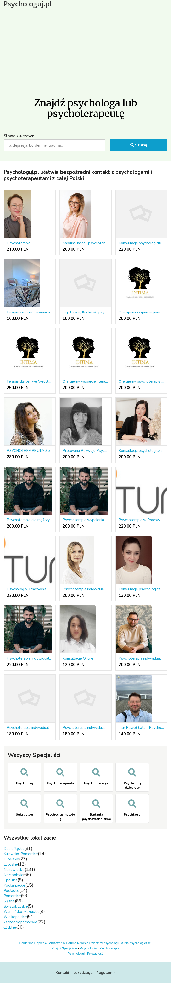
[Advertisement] (85, 50)
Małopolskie (13, 874)
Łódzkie (10, 927)
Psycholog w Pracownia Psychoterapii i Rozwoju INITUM (29, 589)
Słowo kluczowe (19, 135)
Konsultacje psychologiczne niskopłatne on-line (141, 589)
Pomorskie (12, 895)
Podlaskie (11, 890)
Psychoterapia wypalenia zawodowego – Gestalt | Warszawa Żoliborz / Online (85, 520)
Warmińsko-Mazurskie (22, 911)
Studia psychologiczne (135, 943)
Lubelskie (11, 859)
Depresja (40, 943)
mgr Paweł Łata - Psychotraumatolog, (141, 727)
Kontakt (63, 972)
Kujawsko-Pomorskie (21, 853)
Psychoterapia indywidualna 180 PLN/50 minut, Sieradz (29, 727)
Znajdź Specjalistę (64, 948)
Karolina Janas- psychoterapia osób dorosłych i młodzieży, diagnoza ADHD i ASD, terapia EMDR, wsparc (85, 243)
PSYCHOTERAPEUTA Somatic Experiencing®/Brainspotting (29, 451)
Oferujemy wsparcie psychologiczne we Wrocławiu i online (141, 312)
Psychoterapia (18, 243)
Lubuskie (11, 864)
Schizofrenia (56, 943)
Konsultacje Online (78, 658)
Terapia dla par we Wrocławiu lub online (29, 381)
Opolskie (11, 880)
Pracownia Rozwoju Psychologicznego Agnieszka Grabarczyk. (85, 451)
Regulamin (105, 972)
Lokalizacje (83, 972)
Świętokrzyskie (16, 906)
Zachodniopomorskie (20, 922)
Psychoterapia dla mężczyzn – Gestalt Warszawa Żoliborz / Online (29, 520)
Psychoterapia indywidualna (141, 658)
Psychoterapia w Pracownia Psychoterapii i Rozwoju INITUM (141, 520)
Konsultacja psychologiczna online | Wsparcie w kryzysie (141, 451)
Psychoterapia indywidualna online (85, 589)
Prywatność (95, 953)
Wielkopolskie (15, 916)
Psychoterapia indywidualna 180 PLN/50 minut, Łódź (85, 727)
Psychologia (88, 948)
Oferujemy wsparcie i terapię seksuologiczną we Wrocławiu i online (85, 381)
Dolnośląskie (14, 848)
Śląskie (9, 901)
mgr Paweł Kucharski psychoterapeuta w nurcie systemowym (85, 312)
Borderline (26, 943)
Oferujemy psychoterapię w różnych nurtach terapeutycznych (141, 381)
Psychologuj (76, 953)
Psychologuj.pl (27, 3)
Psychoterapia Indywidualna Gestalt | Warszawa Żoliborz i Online (29, 658)
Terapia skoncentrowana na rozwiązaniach (29, 312)
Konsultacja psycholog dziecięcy (141, 243)
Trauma (71, 943)
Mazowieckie (14, 869)
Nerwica (82, 943)
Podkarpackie (14, 885)
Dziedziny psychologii (104, 943)
